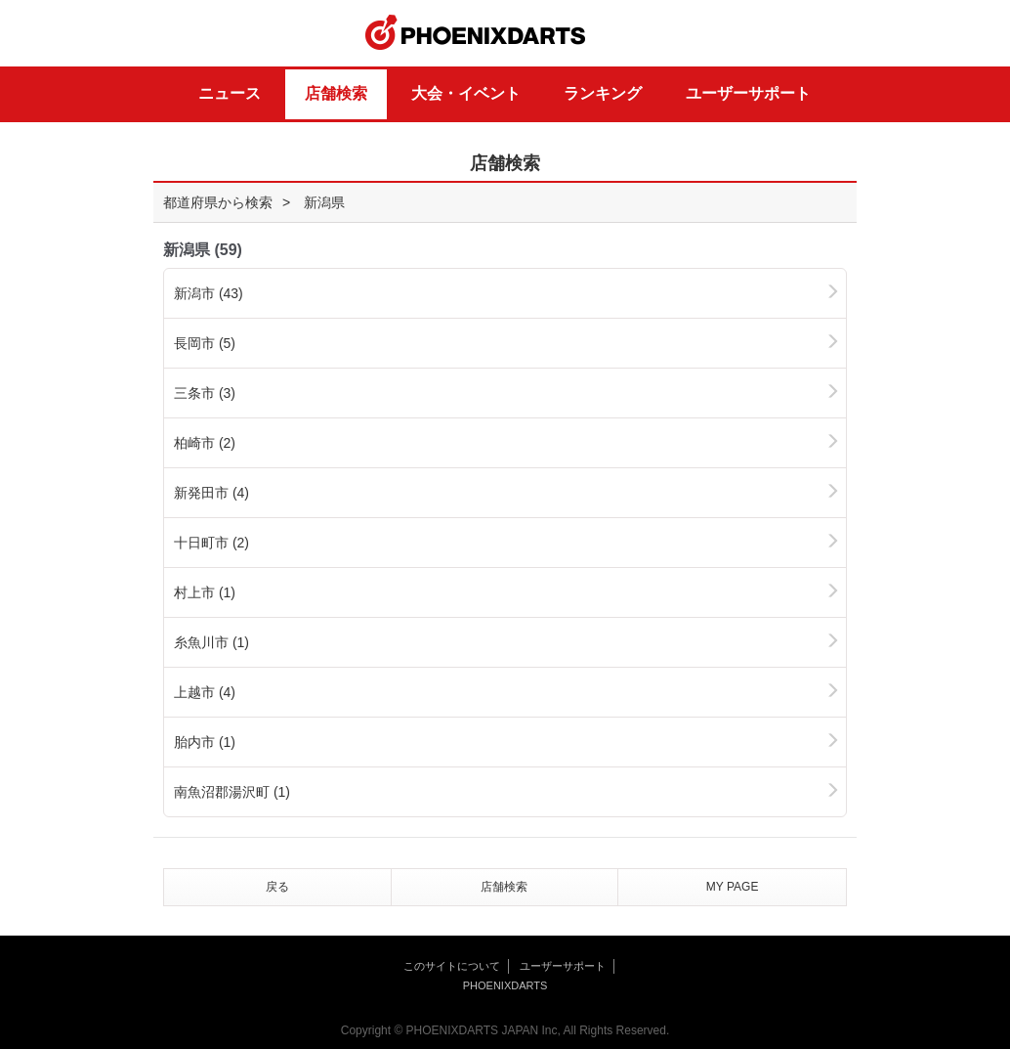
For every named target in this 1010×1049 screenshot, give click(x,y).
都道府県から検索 (218, 202)
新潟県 (324, 202)
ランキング (603, 93)
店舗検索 (336, 93)
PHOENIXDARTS (475, 33)
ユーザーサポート (748, 93)
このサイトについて (451, 966)
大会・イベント (466, 93)
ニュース (229, 93)
